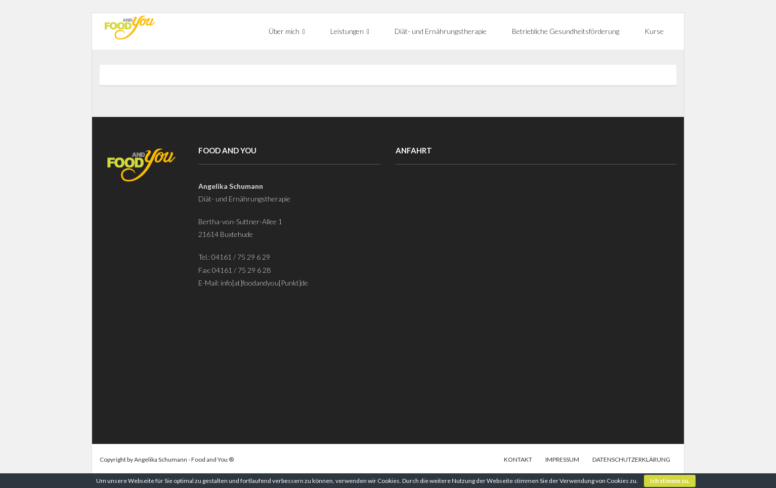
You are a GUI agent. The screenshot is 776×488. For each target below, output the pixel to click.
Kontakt (518, 459)
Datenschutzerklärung (631, 459)
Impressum (562, 459)
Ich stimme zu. (669, 480)
